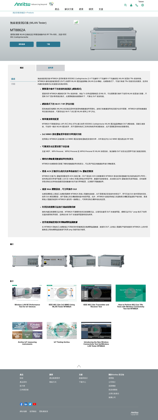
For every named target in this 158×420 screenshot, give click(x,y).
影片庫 (22, 386)
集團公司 (112, 397)
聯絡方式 (52, 382)
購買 (91, 9)
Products (30, 13)
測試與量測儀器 (19, 13)
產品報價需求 (54, 378)
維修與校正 (83, 378)
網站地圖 (23, 411)
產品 (57, 9)
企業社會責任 (114, 393)
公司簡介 (112, 382)
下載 (48, 44)
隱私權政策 (43, 411)
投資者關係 (113, 390)
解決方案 (69, 9)
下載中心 (82, 382)
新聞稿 (111, 378)
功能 (13, 84)
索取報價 (22, 44)
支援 (101, 9)
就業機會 (112, 386)
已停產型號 (24, 390)
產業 (81, 9)
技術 (21, 378)
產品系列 (23, 382)
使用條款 (33, 411)
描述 (13, 79)
